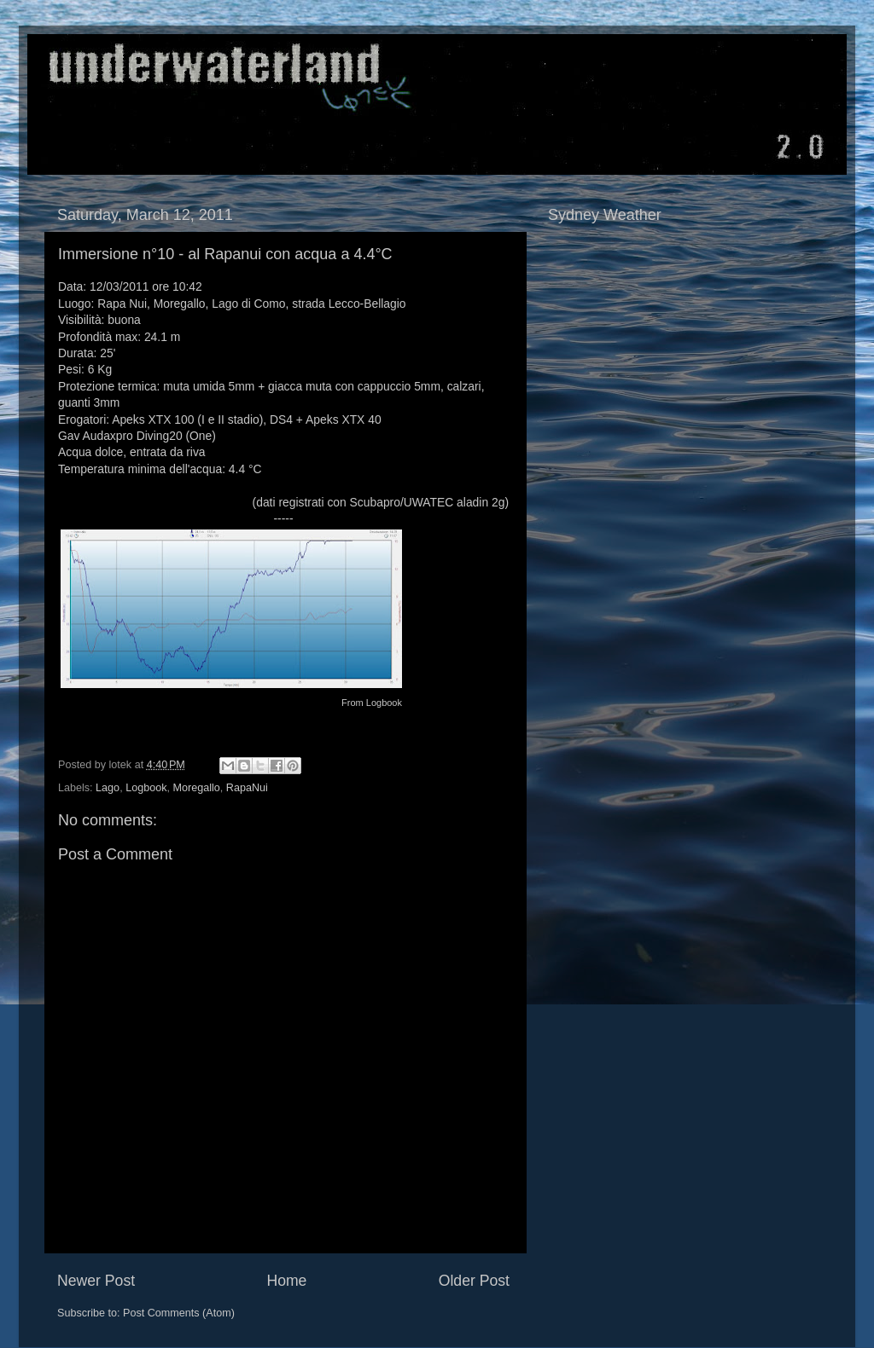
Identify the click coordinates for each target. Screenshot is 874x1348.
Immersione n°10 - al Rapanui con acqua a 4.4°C (225, 254)
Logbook (384, 702)
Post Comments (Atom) (179, 1313)
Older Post (474, 1280)
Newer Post (96, 1280)
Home (286, 1280)
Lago (107, 788)
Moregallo (195, 788)
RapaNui (247, 788)
